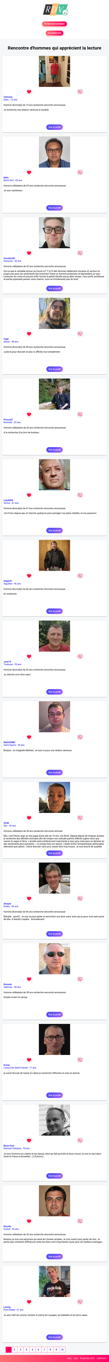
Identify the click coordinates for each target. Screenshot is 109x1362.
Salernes (8, 987)
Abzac (7, 341)
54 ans (26, 1148)
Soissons (8, 261)
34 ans (21, 745)
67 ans (15, 503)
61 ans (20, 1309)
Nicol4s (7, 1226)
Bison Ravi (9, 1145)
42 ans (18, 261)
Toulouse (8, 664)
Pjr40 (6, 823)
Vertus (7, 503)
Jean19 (7, 661)
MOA (6, 177)
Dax (5, 825)
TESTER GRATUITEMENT (54, 24)
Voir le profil (54, 127)
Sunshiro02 (9, 258)
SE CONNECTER (54, 33)
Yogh (6, 339)
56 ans (12, 825)
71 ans (32, 1067)
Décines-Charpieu (12, 1148)
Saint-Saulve (10, 745)
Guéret (7, 1229)
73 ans (14, 99)
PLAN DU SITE (87, 1358)
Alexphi (7, 903)
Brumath (8, 422)
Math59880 (9, 742)
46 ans (17, 583)
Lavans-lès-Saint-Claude (16, 1067)
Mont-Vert (9, 180)
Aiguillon (8, 583)
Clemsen (8, 97)
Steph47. (8, 581)
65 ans (18, 180)
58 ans (17, 987)
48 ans (15, 341)
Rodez (7, 906)
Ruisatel (8, 984)
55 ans (18, 664)
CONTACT (102, 1358)
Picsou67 (8, 419)
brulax (7, 1065)
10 (62, 1349)
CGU (76, 1358)
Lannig (7, 1307)
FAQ (69, 1358)
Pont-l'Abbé (9, 1309)
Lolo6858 (8, 500)
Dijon (6, 99)
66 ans (15, 906)
